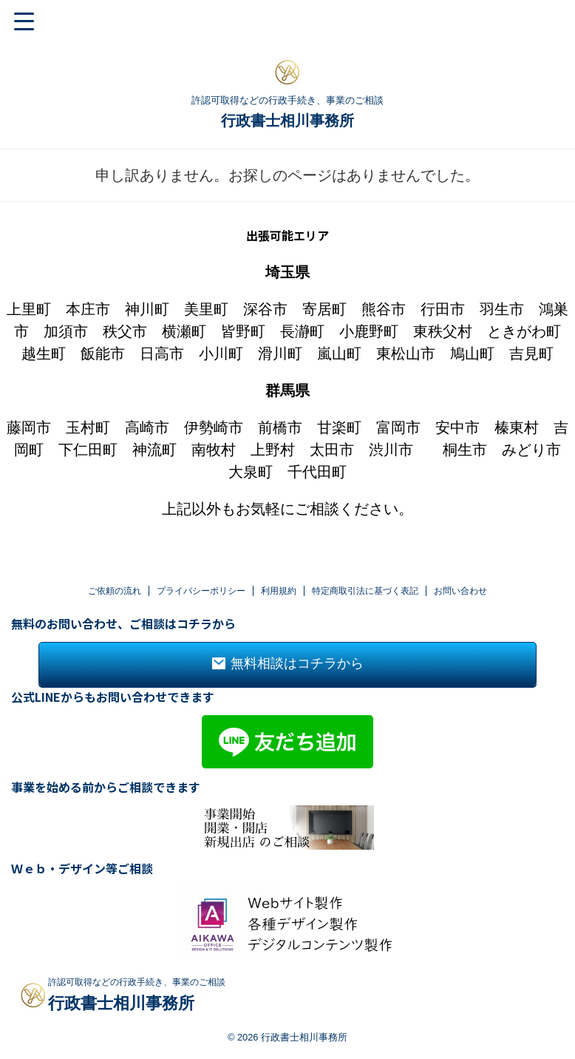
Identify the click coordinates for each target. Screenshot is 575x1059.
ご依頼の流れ (114, 549)
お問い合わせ (460, 549)
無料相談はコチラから (288, 623)
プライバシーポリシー (201, 549)
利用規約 (278, 549)
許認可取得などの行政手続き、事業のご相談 (136, 941)
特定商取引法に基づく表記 (365, 549)
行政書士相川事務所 (287, 120)
